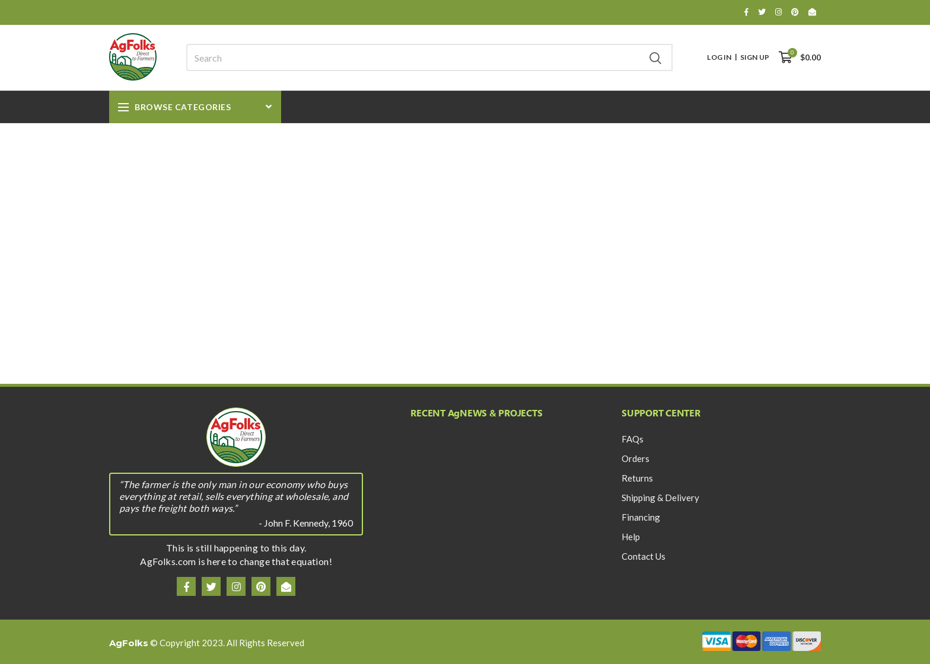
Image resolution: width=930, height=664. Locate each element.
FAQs (633, 439)
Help (631, 536)
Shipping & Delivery (660, 497)
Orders (635, 458)
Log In (719, 57)
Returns (637, 478)
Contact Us (643, 556)
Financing (641, 517)
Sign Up (754, 57)
